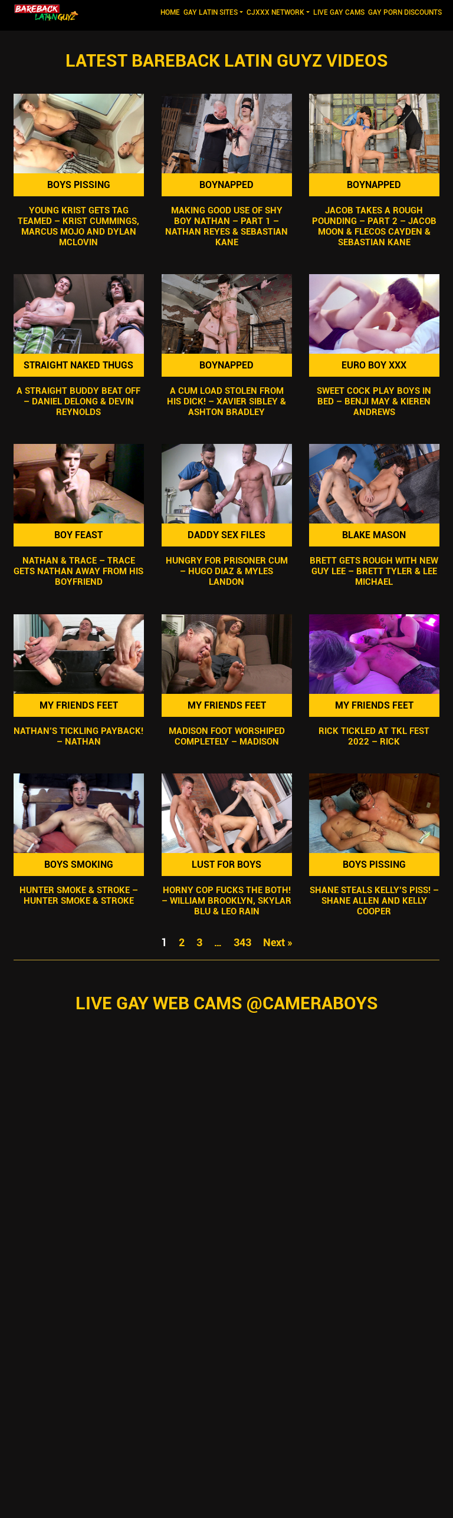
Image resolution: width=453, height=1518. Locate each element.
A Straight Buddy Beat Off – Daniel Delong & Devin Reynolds (78, 401)
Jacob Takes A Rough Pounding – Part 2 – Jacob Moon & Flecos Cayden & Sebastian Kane (374, 226)
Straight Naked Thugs (78, 365)
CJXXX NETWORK (275, 12)
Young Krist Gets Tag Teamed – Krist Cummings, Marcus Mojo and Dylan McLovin (78, 226)
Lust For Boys (226, 864)
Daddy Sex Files (226, 535)
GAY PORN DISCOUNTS (405, 12)
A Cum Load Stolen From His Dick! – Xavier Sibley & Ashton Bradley (226, 401)
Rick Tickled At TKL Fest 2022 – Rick (374, 736)
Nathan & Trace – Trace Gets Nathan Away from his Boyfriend (78, 572)
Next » (278, 942)
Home (171, 11)
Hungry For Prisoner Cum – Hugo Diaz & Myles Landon (226, 572)
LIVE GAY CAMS (339, 12)
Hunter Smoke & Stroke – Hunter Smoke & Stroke (78, 895)
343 (242, 942)
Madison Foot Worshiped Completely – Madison (226, 736)
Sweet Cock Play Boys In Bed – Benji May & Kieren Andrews (374, 401)
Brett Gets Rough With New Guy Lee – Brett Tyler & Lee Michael (374, 572)
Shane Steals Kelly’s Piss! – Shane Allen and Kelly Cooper (374, 901)
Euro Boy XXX (374, 365)
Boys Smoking (78, 864)
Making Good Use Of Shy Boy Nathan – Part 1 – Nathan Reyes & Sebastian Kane (226, 226)
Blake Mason (374, 535)
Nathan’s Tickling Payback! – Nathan (78, 736)
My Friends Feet (79, 705)
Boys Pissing (78, 184)
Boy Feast (78, 535)
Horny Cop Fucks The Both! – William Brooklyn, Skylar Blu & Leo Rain (226, 901)
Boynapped (226, 184)
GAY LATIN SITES (210, 12)
